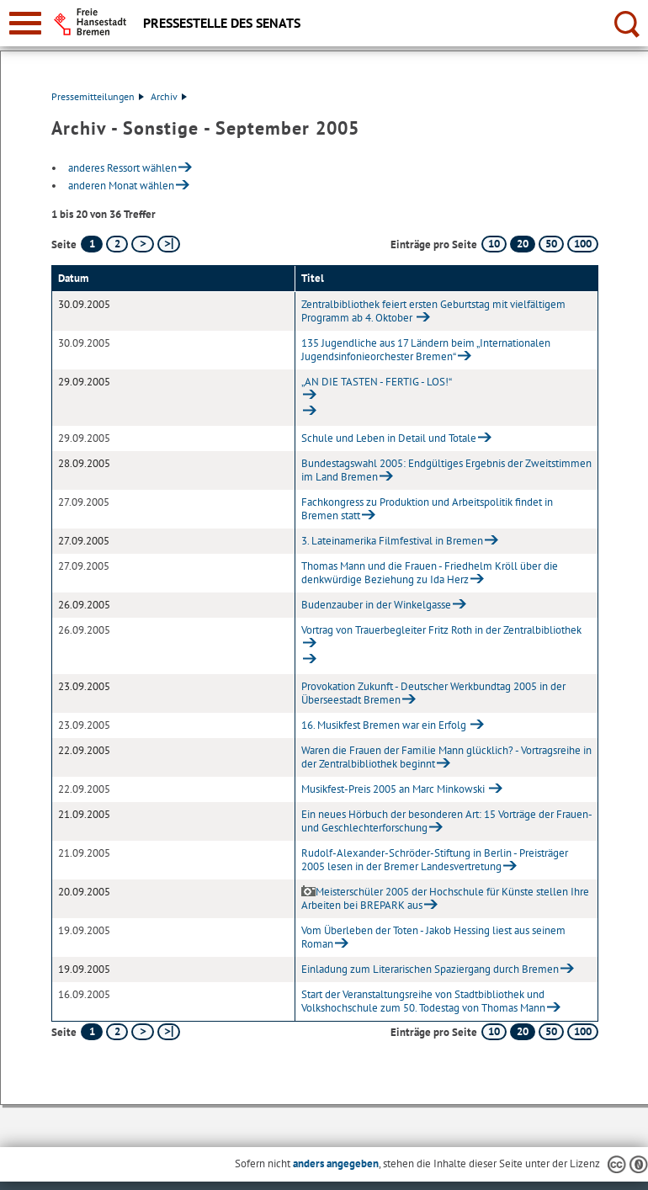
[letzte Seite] (168, 244)
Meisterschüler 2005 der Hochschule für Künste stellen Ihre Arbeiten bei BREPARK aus (445, 898)
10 (494, 243)
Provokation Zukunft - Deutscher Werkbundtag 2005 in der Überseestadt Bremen (433, 693)
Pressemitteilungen (97, 96)
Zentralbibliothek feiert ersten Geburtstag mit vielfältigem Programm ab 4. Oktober (433, 311)
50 (551, 243)
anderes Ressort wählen (122, 168)
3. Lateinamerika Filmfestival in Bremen (392, 541)
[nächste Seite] (142, 244)
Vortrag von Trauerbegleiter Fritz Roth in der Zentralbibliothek (441, 630)
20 (522, 243)
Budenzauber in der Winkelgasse (376, 605)
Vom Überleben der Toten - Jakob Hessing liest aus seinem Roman (433, 937)
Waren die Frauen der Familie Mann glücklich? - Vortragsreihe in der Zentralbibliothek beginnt (446, 757)
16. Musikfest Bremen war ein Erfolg (385, 725)
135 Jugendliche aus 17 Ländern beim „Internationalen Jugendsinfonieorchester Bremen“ (425, 350)
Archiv (169, 96)
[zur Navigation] (25, 23)
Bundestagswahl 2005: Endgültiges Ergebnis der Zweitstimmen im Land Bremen (446, 470)
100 (583, 243)
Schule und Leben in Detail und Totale (388, 438)
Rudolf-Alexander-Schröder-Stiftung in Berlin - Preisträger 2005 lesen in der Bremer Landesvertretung (434, 860)
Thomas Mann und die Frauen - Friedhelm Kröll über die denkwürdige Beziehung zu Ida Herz (429, 573)
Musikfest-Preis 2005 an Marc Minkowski (394, 789)
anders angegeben (336, 1163)
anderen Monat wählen (121, 185)
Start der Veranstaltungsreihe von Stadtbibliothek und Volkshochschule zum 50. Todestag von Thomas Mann (423, 1001)
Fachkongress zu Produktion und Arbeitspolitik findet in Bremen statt (427, 509)
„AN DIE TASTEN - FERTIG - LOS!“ (376, 382)
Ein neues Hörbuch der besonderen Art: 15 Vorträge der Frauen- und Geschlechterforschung (446, 821)
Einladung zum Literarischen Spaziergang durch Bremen (430, 969)
